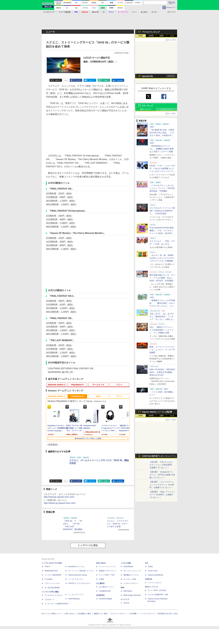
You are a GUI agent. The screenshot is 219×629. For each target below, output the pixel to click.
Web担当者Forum (51, 571)
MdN (122, 588)
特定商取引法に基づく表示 (168, 614)
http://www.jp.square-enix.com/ (59, 497)
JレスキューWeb (129, 579)
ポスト (57, 80)
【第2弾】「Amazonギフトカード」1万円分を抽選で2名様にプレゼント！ (162, 475)
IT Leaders (49, 579)
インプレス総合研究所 (53, 575)
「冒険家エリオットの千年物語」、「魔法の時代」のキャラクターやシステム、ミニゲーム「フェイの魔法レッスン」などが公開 (162, 306)
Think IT (48, 567)
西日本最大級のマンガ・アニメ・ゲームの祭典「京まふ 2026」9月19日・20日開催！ (162, 278)
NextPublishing (73, 599)
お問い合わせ (70, 614)
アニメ (119, 385)
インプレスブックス (75, 595)
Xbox (98, 396)
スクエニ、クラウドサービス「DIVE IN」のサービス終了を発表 (117, 524)
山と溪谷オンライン (106, 587)
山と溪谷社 (100, 583)
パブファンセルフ (154, 583)
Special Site (147, 76)
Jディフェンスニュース (132, 571)
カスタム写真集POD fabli (158, 595)
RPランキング (145, 109)
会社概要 (133, 614)
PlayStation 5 (77, 385)
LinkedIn (120, 80)
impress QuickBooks (155, 575)
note (105, 80)
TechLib (126, 603)
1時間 (140, 36)
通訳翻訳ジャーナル (131, 575)
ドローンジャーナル (52, 583)
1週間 (161, 36)
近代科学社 (100, 595)
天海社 (150, 567)
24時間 (150, 36)
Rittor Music (101, 563)
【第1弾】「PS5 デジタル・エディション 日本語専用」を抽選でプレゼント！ (161, 465)
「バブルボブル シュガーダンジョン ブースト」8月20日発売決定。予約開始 (162, 188)
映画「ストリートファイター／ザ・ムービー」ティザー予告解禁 (162, 350)
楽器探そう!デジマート (107, 571)
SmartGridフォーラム (76, 567)
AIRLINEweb (128, 567)
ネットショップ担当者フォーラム (80, 571)
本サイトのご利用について (51, 614)
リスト (65, 80)
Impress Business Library (77, 575)
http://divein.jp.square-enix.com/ (59, 503)
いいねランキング (166, 109)
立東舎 (101, 579)
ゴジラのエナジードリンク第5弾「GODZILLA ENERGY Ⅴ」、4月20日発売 (162, 211)
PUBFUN (148, 579)
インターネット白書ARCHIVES (56, 604)
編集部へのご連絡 (100, 614)
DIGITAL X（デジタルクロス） (79, 583)
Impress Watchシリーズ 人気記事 (157, 412)
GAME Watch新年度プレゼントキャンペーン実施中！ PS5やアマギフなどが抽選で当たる (159, 456)
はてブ (92, 80)
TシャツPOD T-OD (106, 575)
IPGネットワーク (151, 587)
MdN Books (127, 591)
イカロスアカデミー (131, 583)
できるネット (50, 599)
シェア (78, 80)
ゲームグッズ (98, 385)
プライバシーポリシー (118, 614)
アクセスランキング (151, 32)
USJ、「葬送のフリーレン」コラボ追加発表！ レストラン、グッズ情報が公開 (162, 330)
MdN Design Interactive (132, 595)
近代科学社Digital (105, 599)
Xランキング (147, 105)
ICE (146, 563)
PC (104, 12)
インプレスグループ (147, 614)
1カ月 (172, 36)
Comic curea (152, 571)
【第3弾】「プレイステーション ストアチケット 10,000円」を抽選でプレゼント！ (161, 485)
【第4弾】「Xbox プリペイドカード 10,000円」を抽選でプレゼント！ (162, 494)
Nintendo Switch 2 (56, 385)
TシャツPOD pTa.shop (157, 590)
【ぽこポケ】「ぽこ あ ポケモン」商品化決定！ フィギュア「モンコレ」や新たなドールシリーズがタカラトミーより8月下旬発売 (162, 319)
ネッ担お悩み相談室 (52, 588)
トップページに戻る (88, 545)
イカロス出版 (126, 563)
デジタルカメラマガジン (54, 595)
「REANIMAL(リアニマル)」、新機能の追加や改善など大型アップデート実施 (161, 149)
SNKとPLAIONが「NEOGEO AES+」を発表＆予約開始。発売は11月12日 (162, 372)
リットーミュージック (107, 567)
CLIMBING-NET (105, 591)
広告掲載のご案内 (84, 614)
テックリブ (125, 599)
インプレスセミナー (75, 579)
